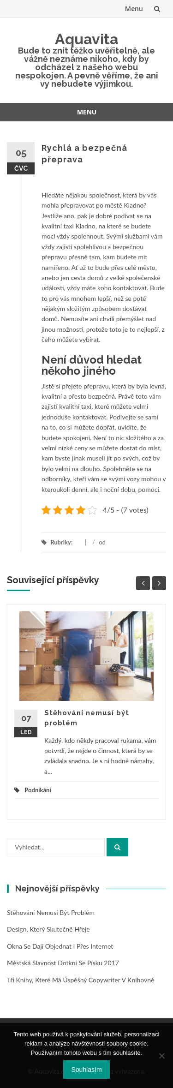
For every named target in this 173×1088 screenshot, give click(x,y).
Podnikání (37, 790)
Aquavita (87, 39)
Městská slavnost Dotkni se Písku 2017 (63, 963)
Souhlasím (86, 1069)
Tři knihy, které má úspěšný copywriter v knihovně (81, 980)
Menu (134, 8)
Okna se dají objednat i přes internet (60, 946)
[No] (161, 1055)
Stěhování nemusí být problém (51, 912)
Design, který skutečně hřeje (48, 929)
